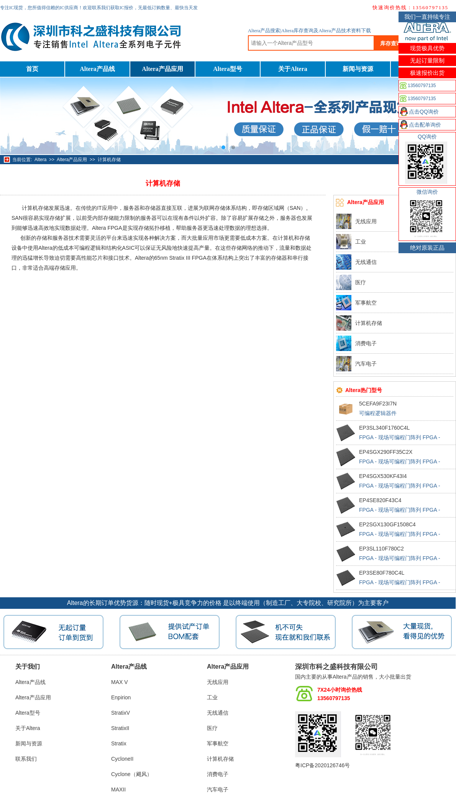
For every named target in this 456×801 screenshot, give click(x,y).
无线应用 (366, 221)
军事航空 (366, 303)
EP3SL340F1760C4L (384, 428)
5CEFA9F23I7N (378, 403)
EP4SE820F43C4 (380, 500)
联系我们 (26, 759)
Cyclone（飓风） (131, 774)
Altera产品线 (97, 69)
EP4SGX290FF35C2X (385, 452)
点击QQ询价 (424, 112)
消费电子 (366, 343)
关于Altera (292, 69)
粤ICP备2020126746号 (322, 765)
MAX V (119, 682)
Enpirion (121, 697)
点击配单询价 (425, 125)
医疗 (360, 282)
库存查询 (391, 43)
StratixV (120, 713)
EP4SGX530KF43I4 (383, 476)
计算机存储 (109, 159)
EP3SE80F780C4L (381, 573)
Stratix (118, 743)
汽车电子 (366, 364)
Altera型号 (227, 69)
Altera (40, 159)
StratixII (120, 728)
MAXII (118, 789)
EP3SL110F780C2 (381, 549)
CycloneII (122, 759)
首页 (32, 69)
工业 (360, 242)
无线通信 (366, 262)
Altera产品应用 (162, 69)
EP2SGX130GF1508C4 (387, 524)
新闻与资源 (358, 69)
